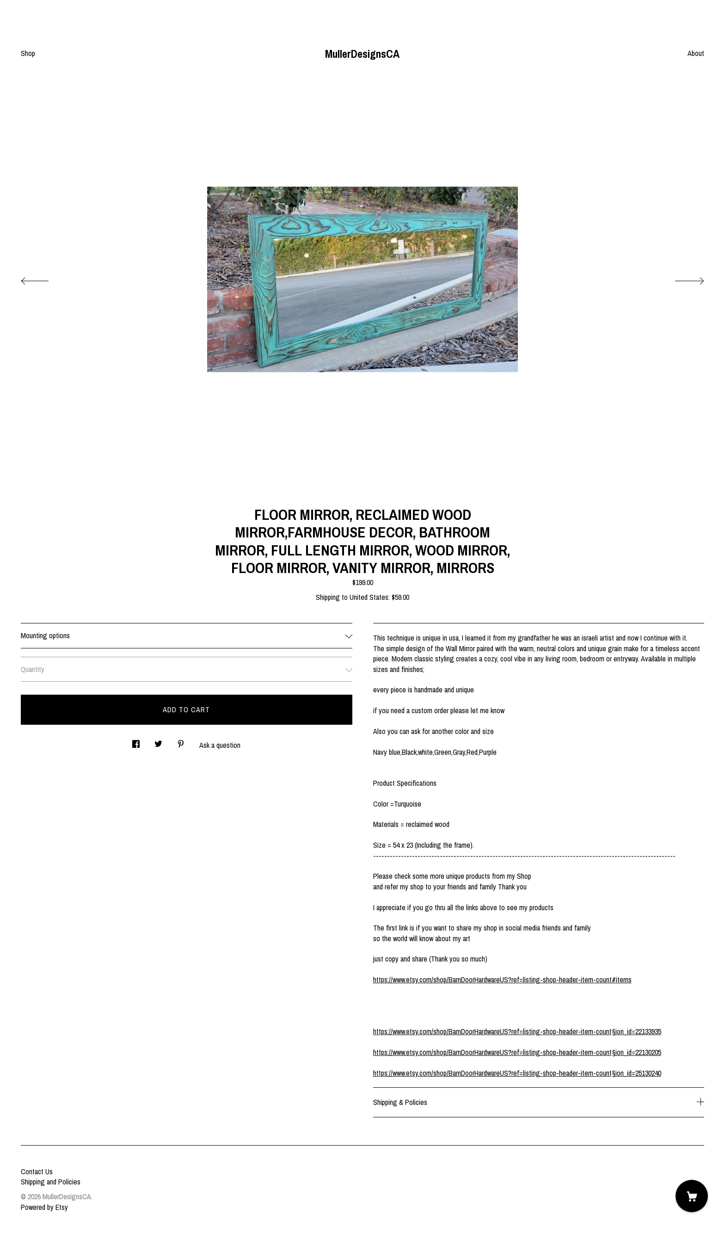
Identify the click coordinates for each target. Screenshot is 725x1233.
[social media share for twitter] (158, 742)
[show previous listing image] (44, 278)
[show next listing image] (681, 278)
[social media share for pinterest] (180, 742)
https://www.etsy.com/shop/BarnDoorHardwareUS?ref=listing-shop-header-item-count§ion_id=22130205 (517, 1052)
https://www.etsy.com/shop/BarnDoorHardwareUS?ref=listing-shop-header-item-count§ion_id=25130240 (517, 1073)
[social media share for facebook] (136, 742)
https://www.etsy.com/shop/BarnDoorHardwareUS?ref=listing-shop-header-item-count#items (502, 979)
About (696, 53)
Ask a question (219, 745)
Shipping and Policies (50, 1182)
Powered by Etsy (44, 1207)
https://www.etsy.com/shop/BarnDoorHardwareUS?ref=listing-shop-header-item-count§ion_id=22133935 (517, 1031)
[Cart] (692, 1196)
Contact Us (37, 1171)
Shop (28, 53)
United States (369, 597)
